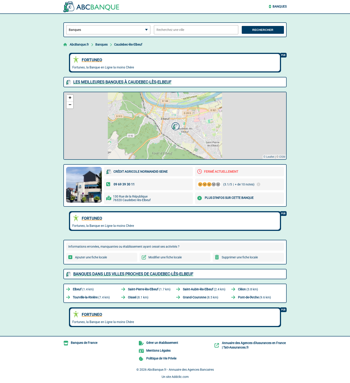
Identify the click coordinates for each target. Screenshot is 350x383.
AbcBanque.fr (79, 44)
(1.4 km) (83, 289)
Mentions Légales (158, 350)
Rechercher (262, 30)
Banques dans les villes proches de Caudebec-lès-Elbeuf (133, 274)
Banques (280, 6)
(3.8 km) (248, 289)
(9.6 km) (254, 297)
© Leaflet (268, 156)
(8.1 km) (138, 297)
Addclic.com (180, 377)
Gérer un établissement (162, 343)
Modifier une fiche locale (165, 257)
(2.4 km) (204, 289)
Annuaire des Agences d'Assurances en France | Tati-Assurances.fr (254, 345)
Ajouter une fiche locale (91, 257)
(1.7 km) (149, 289)
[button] (175, 125)
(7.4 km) (91, 297)
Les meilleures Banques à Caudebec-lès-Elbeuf (122, 82)
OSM (282, 156)
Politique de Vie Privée (161, 358)
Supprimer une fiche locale (240, 257)
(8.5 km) (200, 297)
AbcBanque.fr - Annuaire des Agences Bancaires (180, 369)
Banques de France (84, 343)
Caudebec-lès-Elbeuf (128, 44)
